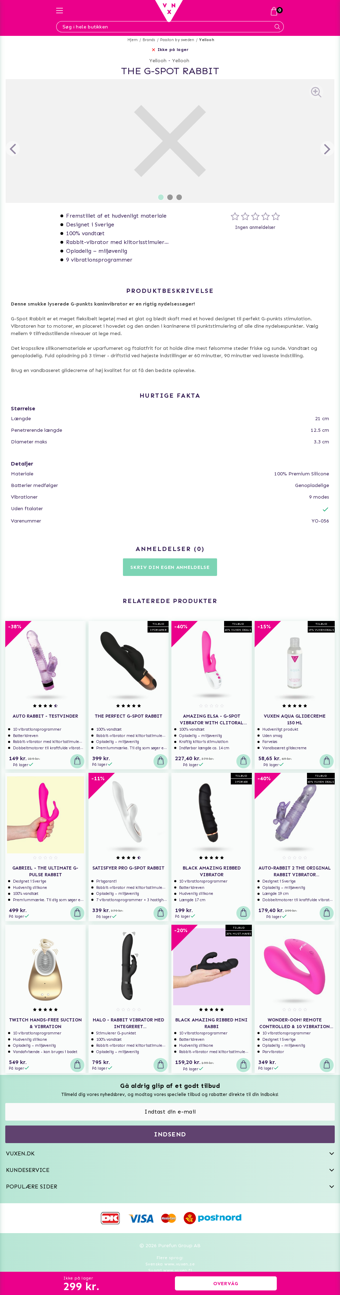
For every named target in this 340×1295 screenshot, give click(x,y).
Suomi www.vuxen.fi (170, 1270)
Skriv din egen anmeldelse (170, 567)
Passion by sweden (177, 40)
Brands (149, 40)
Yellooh (206, 40)
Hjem (133, 40)
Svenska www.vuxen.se (170, 1264)
